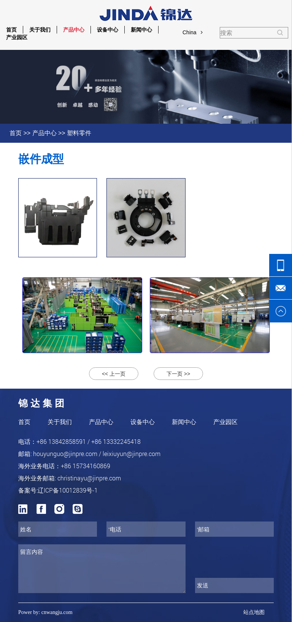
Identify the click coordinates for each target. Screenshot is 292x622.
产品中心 (73, 30)
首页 (11, 30)
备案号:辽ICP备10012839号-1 (58, 490)
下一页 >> (178, 374)
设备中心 (107, 30)
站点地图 (254, 612)
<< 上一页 (113, 374)
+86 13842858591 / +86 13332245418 (88, 441)
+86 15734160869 (85, 466)
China (192, 32)
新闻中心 (141, 30)
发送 (202, 585)
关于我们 (40, 30)
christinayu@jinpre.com (89, 478)
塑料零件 (79, 133)
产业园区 (16, 37)
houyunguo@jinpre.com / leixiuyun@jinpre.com (96, 454)
